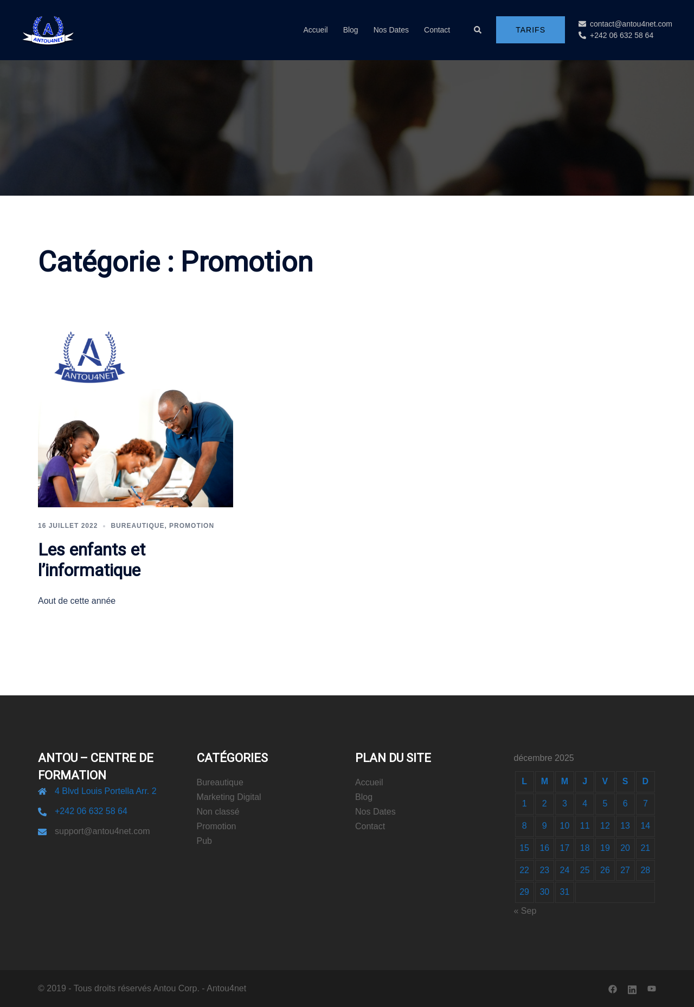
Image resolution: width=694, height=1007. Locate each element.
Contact (437, 29)
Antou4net (226, 988)
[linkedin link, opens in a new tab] (632, 988)
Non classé (218, 811)
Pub (204, 840)
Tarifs (530, 29)
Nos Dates (391, 29)
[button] (478, 29)
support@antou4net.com (102, 831)
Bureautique (137, 526)
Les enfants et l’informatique (91, 560)
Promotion (191, 526)
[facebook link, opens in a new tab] (612, 988)
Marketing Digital (229, 797)
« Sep (525, 910)
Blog (350, 29)
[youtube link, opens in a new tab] (651, 988)
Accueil (315, 29)
